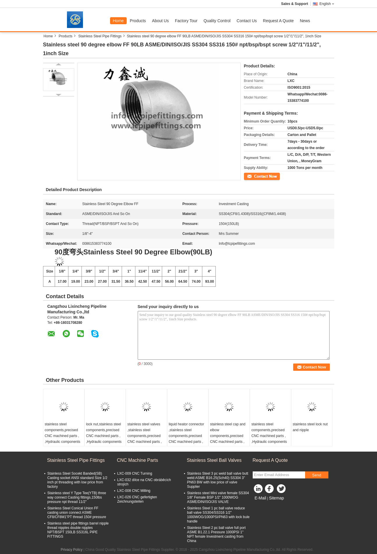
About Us (160, 20)
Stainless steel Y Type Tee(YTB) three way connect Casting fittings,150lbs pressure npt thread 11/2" (76, 497)
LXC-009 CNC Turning (134, 473)
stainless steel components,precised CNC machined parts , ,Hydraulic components (62, 433)
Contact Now (254, 176)
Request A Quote (278, 20)
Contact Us (247, 20)
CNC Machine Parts (137, 460)
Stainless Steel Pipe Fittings (100, 36)
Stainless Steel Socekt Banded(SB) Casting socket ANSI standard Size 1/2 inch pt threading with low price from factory (77, 480)
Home (118, 20)
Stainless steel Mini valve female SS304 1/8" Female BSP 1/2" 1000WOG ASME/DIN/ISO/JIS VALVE (218, 497)
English (326, 4)
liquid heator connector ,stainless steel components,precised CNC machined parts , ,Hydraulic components (186, 436)
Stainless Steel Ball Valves (214, 460)
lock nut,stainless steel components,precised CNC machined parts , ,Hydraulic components (104, 433)
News (305, 20)
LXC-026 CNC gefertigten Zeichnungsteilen (137, 499)
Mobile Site (263, 505)
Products (138, 20)
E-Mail (260, 498)
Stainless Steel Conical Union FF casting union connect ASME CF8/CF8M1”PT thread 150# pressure (76, 512)
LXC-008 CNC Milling (134, 491)
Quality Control (217, 20)
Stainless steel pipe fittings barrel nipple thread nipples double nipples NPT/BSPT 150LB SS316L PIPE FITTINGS (78, 530)
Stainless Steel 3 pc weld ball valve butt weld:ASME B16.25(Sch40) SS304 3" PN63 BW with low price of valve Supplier (217, 480)
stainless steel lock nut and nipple (310, 427)
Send (316, 475)
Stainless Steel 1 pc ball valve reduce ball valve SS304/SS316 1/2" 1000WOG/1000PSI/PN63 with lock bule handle (218, 514)
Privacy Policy (72, 550)
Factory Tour (186, 20)
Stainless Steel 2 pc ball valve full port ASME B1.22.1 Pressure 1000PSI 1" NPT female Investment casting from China (216, 534)
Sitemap (276, 498)
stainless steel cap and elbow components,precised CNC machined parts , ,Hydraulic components (228, 436)
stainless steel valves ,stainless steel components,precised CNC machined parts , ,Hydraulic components (145, 436)
